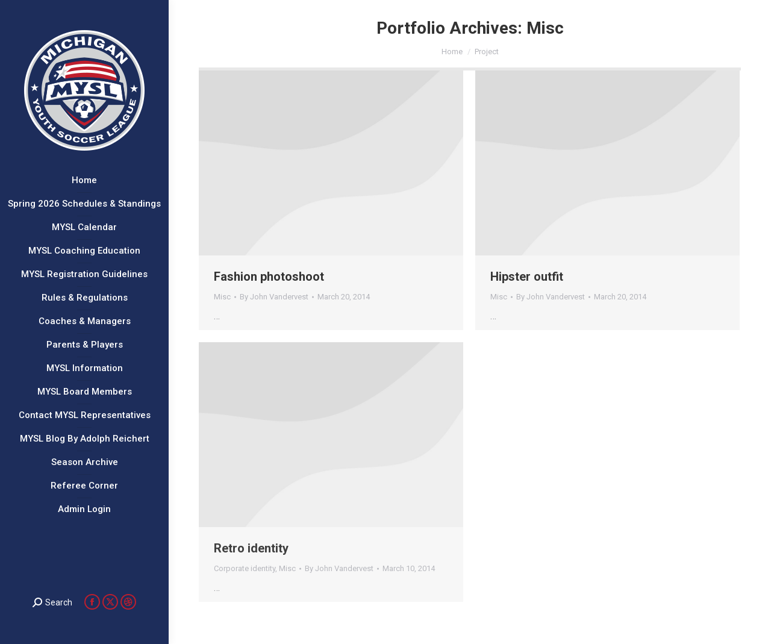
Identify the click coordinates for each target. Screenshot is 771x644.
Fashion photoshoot (269, 276)
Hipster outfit (526, 276)
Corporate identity (244, 568)
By (274, 296)
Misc (222, 296)
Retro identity (251, 548)
